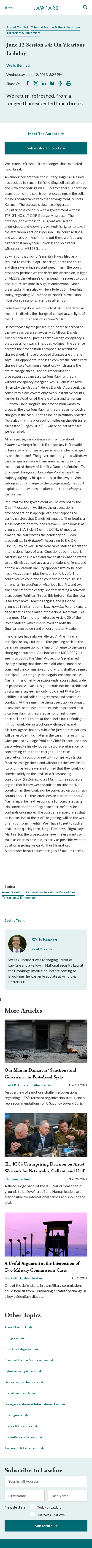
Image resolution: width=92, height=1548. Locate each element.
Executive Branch (20, 1393)
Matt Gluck (14, 1278)
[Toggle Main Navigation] (17, 7)
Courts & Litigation (21, 1349)
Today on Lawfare (49, 1507)
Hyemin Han (33, 1278)
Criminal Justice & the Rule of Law (55, 27)
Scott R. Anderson (19, 1085)
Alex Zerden (43, 1085)
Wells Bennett (18, 65)
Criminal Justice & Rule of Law (29, 1360)
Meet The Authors (43, 133)
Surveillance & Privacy (23, 1437)
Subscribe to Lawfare (46, 148)
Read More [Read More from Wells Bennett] (39, 949)
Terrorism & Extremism (23, 33)
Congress (14, 1338)
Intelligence (16, 1415)
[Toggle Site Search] (85, 7)
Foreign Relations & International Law (35, 1404)
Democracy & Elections (24, 1382)
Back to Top (13, 920)
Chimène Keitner (17, 1179)
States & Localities (21, 1426)
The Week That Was (51, 1515)
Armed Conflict (17, 27)
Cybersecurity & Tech (23, 1371)
